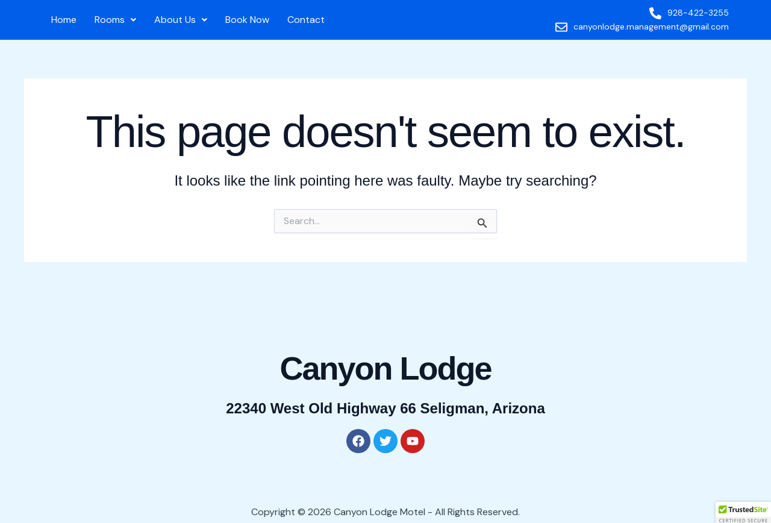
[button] (115, 20)
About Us (180, 19)
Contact (306, 19)
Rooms (115, 19)
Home (63, 19)
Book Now (247, 19)
